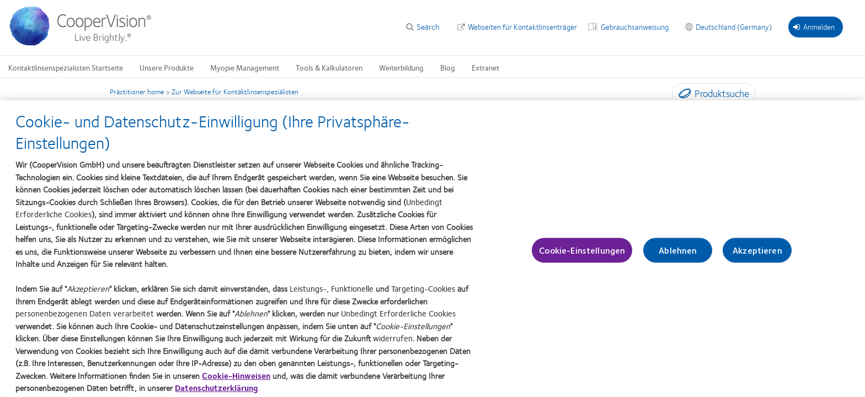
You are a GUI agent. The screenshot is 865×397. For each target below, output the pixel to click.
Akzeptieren (757, 254)
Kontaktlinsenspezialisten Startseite (65, 67)
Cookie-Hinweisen (236, 379)
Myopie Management (244, 67)
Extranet (485, 67)
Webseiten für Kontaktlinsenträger (522, 26)
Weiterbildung (401, 67)
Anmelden (814, 26)
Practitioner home (137, 91)
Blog (447, 67)
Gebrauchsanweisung (635, 26)
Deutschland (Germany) (734, 26)
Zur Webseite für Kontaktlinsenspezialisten (235, 91)
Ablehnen (678, 254)
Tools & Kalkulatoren (329, 67)
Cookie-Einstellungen (582, 254)
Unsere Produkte (167, 67)
